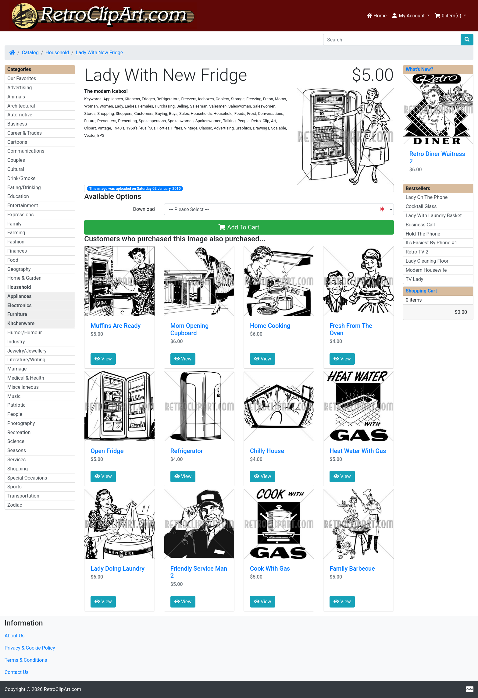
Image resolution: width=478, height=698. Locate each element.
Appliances (19, 296)
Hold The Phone (423, 234)
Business (17, 124)
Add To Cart (239, 227)
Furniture (17, 314)
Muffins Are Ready (116, 325)
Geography (19, 269)
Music (13, 396)
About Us (14, 636)
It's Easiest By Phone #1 (432, 243)
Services (16, 459)
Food (12, 260)
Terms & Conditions (26, 660)
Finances (17, 251)
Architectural (21, 106)
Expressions (20, 215)
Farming (16, 233)
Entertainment (22, 205)
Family (14, 224)
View (103, 359)
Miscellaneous (23, 387)
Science (15, 441)
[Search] (392, 39)
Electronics (19, 305)
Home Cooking (270, 325)
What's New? (419, 69)
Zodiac (14, 505)
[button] (410, 16)
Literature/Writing (26, 360)
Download (144, 209)
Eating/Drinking (24, 187)
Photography (21, 423)
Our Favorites (21, 78)
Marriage (17, 369)
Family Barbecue (352, 568)
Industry (16, 342)
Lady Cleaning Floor (427, 261)
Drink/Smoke (21, 178)
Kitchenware (20, 323)
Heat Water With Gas (358, 451)
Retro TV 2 (417, 252)
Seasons (16, 450)
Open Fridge (107, 451)
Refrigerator (186, 451)
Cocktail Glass (421, 206)
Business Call (420, 225)
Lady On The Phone (427, 197)
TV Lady (414, 279)
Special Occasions (27, 478)
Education (18, 196)
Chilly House (267, 451)
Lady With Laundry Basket (434, 215)
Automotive (19, 115)
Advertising (19, 87)
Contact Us (17, 672)
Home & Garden (24, 278)
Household (57, 52)
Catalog (30, 52)
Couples (16, 160)
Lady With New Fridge (99, 52)
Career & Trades (24, 133)
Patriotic (16, 405)
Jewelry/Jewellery (27, 351)
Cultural (15, 169)
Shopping (17, 469)
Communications (26, 151)
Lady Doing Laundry (117, 568)
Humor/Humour (24, 332)
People (14, 414)
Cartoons (17, 142)
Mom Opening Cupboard (189, 329)
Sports (14, 487)
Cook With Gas (270, 568)
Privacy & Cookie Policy (30, 648)
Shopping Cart (421, 291)
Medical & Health (25, 378)
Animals (16, 97)
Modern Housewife (426, 270)
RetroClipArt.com (62, 689)
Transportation (23, 496)
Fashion (15, 242)
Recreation (18, 432)
